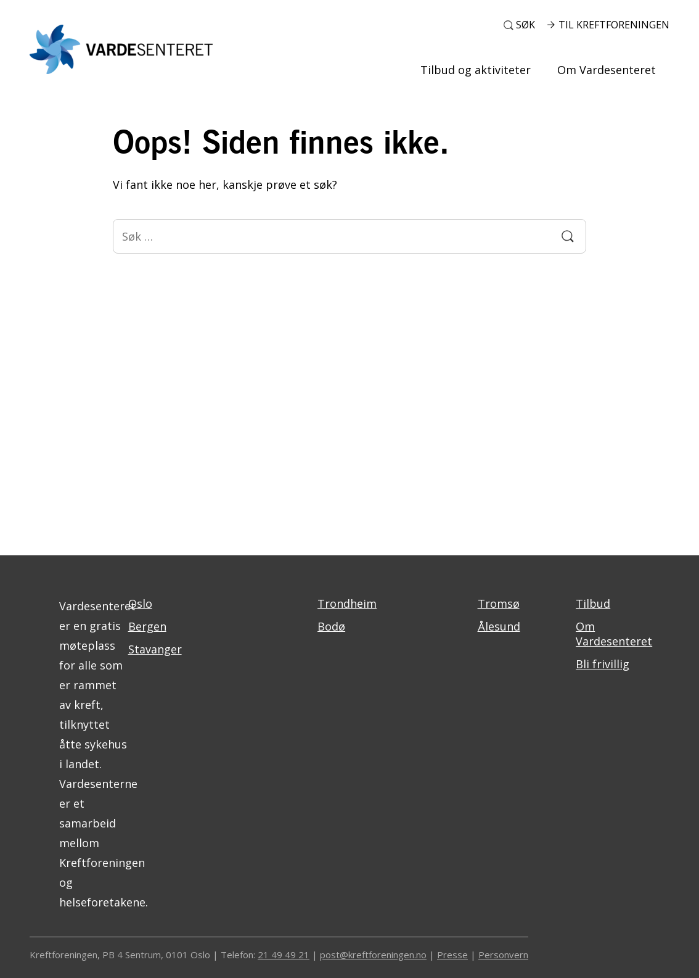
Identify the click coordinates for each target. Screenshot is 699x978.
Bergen (147, 626)
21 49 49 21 (283, 954)
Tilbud (593, 603)
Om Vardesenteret (606, 69)
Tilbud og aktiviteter (475, 69)
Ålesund (499, 626)
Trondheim (347, 603)
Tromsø (499, 603)
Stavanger (155, 649)
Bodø (331, 626)
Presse (452, 954)
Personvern (503, 954)
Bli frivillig (602, 664)
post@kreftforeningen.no (373, 954)
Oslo (140, 603)
